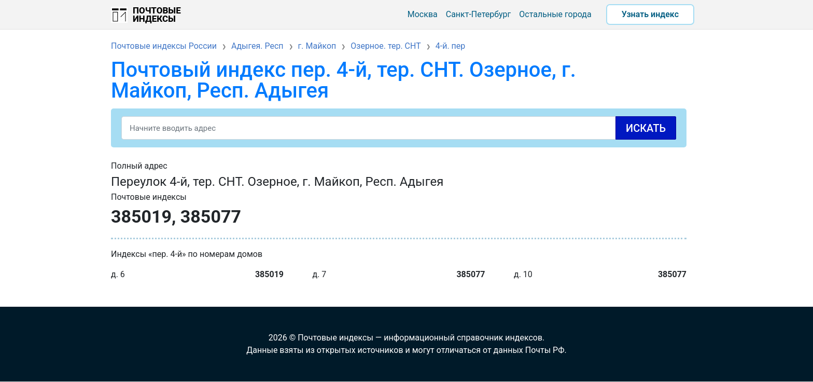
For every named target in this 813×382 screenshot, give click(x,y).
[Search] (398, 128)
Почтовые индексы (157, 14)
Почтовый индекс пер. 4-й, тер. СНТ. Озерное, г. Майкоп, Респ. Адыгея (343, 80)
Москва (423, 14)
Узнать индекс (650, 14)
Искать (646, 128)
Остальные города (555, 14)
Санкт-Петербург (478, 14)
